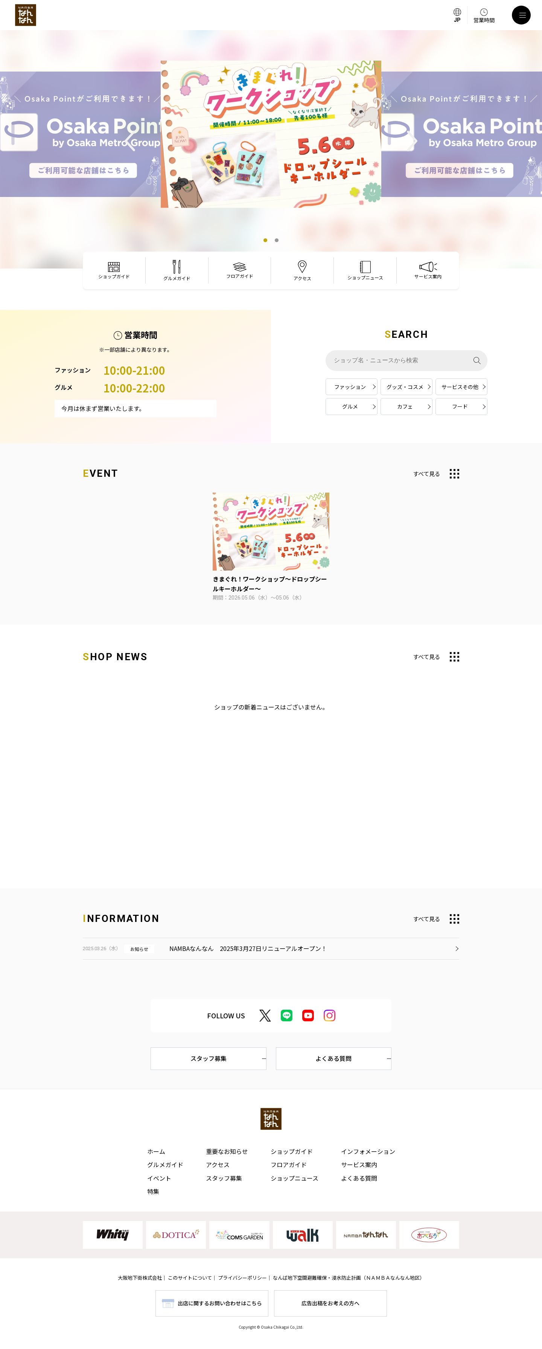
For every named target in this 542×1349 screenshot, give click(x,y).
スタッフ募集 (208, 1058)
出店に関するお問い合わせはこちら (220, 1303)
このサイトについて (190, 1277)
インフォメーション (368, 1151)
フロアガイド (289, 1164)
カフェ (405, 406)
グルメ (350, 406)
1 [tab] (265, 240)
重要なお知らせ (227, 1151)
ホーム (156, 1151)
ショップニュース (294, 1178)
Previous (130, 141)
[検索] (477, 360)
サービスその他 (460, 387)
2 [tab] (276, 240)
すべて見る (426, 474)
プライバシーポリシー (242, 1277)
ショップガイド (292, 1151)
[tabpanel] (271, 134)
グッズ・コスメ (405, 387)
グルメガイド (165, 1164)
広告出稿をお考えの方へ (330, 1303)
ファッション (350, 387)
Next (412, 141)
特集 (153, 1191)
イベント (159, 1178)
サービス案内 (359, 1164)
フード (460, 406)
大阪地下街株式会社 (140, 1277)
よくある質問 (333, 1058)
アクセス (218, 1164)
